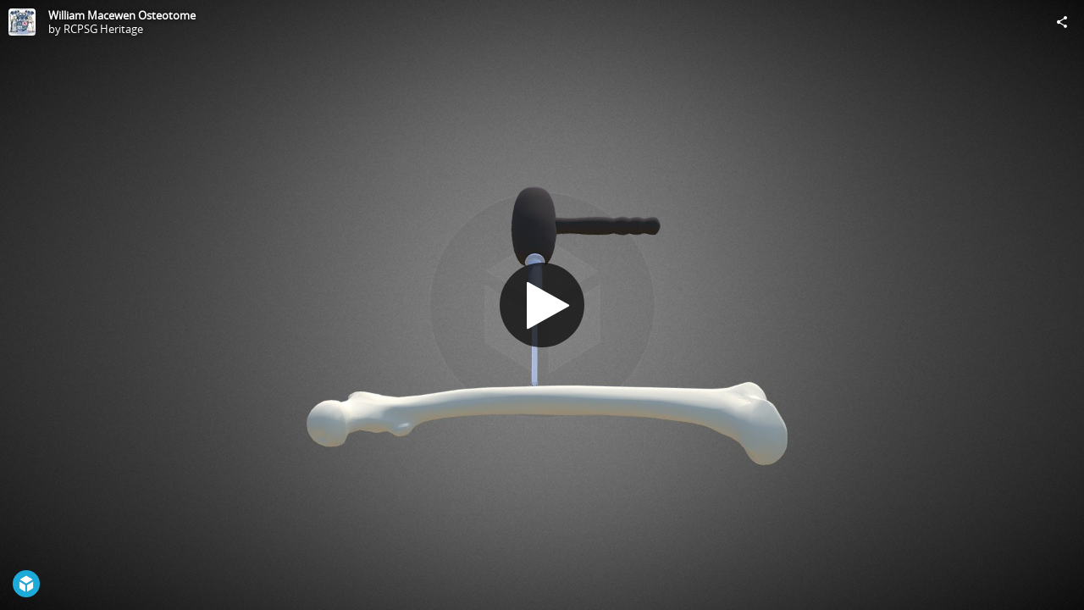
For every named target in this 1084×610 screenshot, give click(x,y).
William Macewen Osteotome (122, 15)
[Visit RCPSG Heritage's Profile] (22, 22)
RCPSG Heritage (103, 28)
